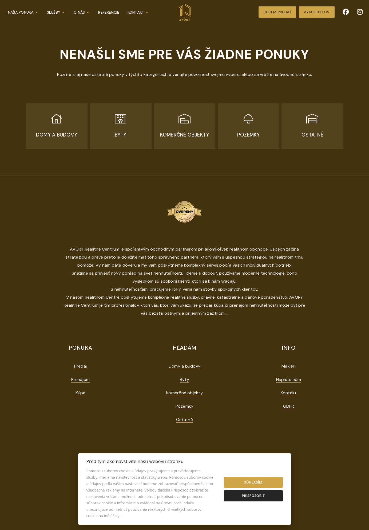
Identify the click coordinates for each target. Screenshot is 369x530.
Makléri (288, 366)
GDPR (288, 406)
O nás (79, 12)
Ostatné (184, 419)
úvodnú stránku (295, 74)
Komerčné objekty (184, 393)
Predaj (80, 366)
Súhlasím (253, 482)
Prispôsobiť (253, 495)
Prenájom (80, 379)
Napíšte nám (288, 379)
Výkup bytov (317, 12)
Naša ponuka (21, 12)
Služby (53, 12)
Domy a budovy (184, 366)
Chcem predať (277, 12)
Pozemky (185, 406)
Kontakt (136, 12)
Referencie (108, 12)
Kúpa (81, 393)
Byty (184, 379)
